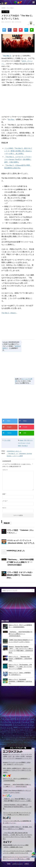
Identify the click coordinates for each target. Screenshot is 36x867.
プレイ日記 (7, 440)
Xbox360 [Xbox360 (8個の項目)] (8, 725)
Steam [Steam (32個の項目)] (4, 715)
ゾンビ (28, 443)
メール (4, 501)
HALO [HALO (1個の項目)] (31, 735)
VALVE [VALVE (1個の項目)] (25, 742)
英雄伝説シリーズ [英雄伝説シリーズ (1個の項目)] (10, 739)
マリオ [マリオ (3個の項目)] (30, 730)
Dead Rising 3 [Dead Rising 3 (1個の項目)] (16, 740)
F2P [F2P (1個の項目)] (1, 740)
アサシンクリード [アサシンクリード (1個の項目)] (8, 735)
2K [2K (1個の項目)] (20, 740)
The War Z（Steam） (9, 313)
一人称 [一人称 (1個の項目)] (32, 737)
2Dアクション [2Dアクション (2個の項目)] (21, 732)
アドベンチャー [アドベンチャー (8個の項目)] (20, 725)
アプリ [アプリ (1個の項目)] (24, 739)
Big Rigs (11, 119)
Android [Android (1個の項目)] (24, 737)
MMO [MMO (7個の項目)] (15, 727)
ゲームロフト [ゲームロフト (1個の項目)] (20, 742)
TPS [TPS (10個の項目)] (32, 722)
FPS (28, 440)
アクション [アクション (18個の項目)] (26, 715)
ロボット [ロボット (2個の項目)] (12, 733)
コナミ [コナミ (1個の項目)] (17, 737)
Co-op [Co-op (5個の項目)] (13, 730)
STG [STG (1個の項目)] (3, 740)
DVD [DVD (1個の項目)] (22, 740)
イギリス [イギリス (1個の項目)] (28, 737)
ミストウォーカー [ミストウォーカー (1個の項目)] (30, 739)
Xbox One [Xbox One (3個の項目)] (10, 732)
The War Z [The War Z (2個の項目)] (26, 733)
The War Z (7, 56)
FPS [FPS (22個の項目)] (17, 715)
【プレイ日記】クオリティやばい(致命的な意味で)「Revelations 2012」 (20, 575)
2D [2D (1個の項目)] (6, 744)
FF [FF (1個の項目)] (24, 735)
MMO (19, 445)
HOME (8, 863)
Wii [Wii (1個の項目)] (30, 733)
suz (34, 24)
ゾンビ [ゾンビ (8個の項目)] (10, 727)
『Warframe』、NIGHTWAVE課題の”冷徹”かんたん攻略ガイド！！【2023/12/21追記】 (20, 562)
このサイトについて (17, 863)
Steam (21, 440)
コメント (5, 469)
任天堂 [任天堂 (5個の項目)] (27, 727)
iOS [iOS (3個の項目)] (15, 732)
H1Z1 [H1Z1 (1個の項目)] (20, 737)
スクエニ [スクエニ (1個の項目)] (32, 742)
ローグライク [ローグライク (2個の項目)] (19, 733)
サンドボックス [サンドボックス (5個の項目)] (22, 730)
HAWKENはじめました (14, 451)
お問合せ (26, 863)
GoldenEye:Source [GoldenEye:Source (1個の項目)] (5, 742)
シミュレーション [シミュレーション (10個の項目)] (20, 722)
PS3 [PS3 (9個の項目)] (2, 725)
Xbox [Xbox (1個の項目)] (13, 735)
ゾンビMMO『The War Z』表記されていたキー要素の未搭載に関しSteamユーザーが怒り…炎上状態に (18, 151)
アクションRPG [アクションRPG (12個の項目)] (8, 719)
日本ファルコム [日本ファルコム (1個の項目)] (18, 739)
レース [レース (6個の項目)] (21, 727)
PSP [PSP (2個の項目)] (3, 733)
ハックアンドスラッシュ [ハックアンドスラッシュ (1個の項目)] (9, 737)
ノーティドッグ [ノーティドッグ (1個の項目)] (8, 740)
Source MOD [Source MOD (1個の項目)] (13, 742)
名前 (4, 494)
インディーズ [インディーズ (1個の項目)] (27, 740)
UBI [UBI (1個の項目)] (2, 737)
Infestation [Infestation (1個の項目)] (2, 744)
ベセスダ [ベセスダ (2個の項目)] (7, 733)
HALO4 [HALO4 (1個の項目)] (27, 735)
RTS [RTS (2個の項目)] (26, 732)
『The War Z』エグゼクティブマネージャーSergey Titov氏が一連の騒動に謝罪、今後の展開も (18, 159)
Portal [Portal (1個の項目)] (28, 742)
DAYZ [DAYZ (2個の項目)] (30, 732)
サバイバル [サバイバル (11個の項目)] (6, 722)
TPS (25, 440)
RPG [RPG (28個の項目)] (11, 715)
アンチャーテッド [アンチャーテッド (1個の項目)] (19, 735)
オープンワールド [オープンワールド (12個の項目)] (26, 719)
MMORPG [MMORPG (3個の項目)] (3, 732)
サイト (4, 508)
